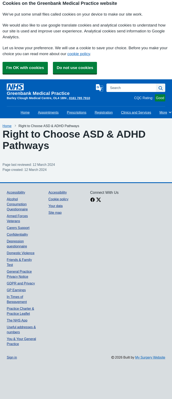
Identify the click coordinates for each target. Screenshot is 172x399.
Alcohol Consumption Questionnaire (17, 204)
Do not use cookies (75, 68)
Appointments (48, 112)
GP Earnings (16, 290)
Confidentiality (17, 234)
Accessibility (16, 192)
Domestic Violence (21, 253)
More (166, 112)
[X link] (98, 200)
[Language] (99, 88)
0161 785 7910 (79, 98)
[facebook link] (92, 200)
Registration (104, 112)
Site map (55, 212)
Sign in (12, 357)
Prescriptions (76, 112)
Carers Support (18, 227)
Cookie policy (58, 199)
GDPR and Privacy (21, 283)
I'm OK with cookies (25, 68)
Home (25, 112)
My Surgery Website (150, 357)
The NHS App (17, 320)
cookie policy (78, 54)
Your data (55, 205)
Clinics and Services (136, 112)
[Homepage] (50, 90)
